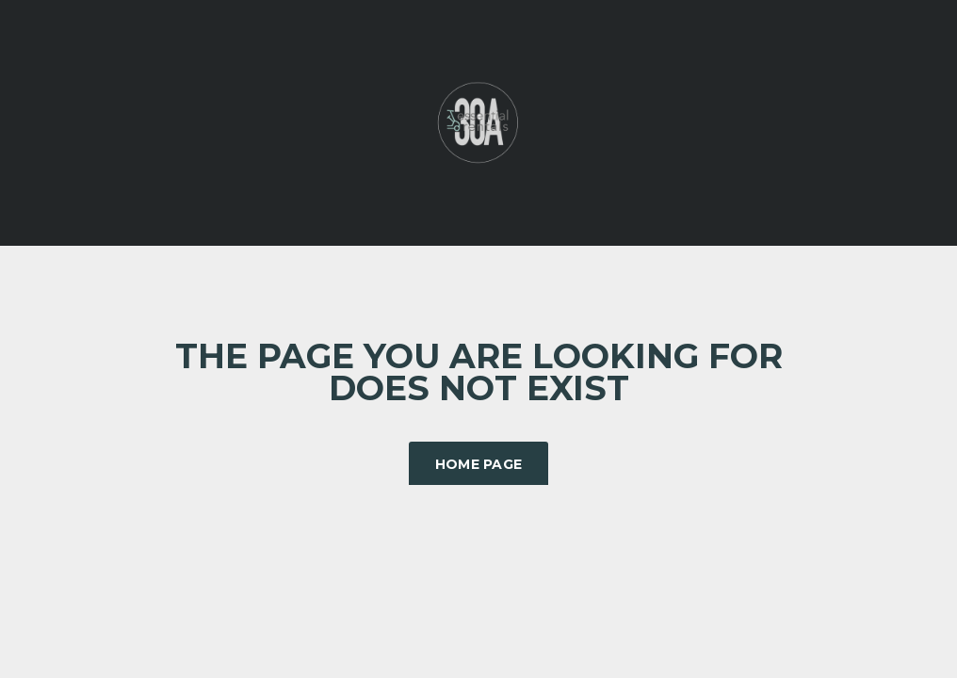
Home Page (479, 464)
